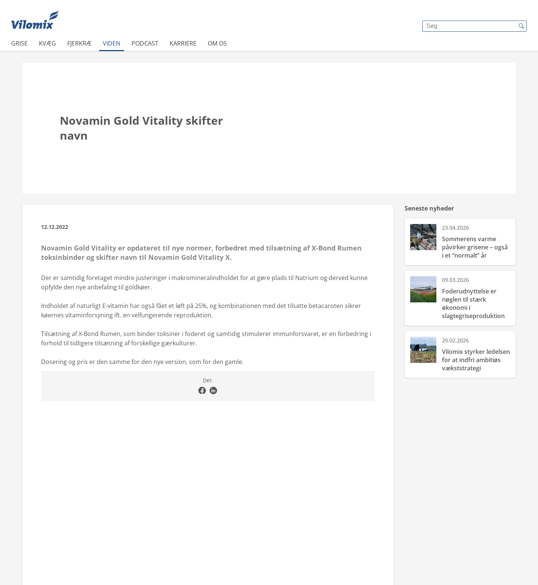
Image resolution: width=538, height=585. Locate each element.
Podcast (145, 43)
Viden (111, 43)
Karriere (183, 43)
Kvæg (47, 43)
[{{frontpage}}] (35, 20)
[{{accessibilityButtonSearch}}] (521, 26)
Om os (217, 43)
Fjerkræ (79, 43)
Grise (19, 43)
